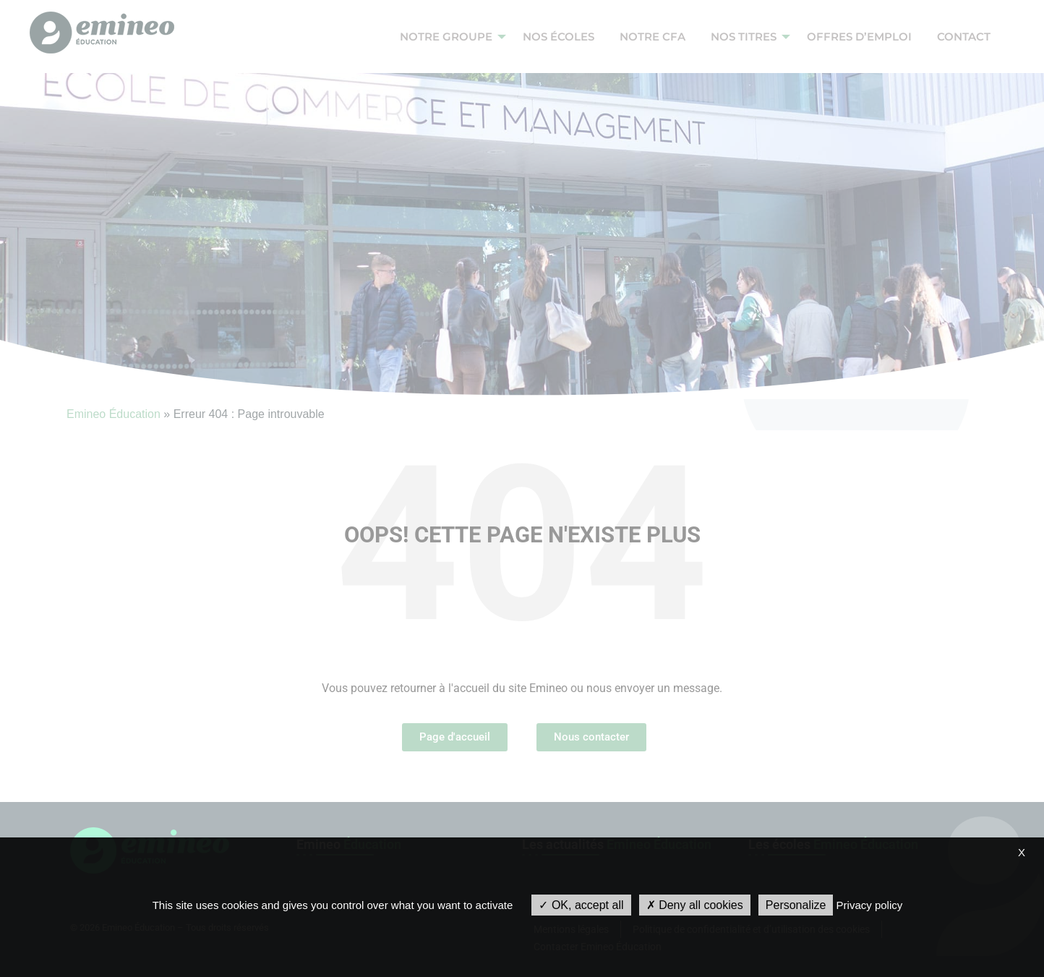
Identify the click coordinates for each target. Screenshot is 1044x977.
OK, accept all (581, 905)
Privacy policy (870, 905)
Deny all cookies (694, 905)
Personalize (796, 905)
